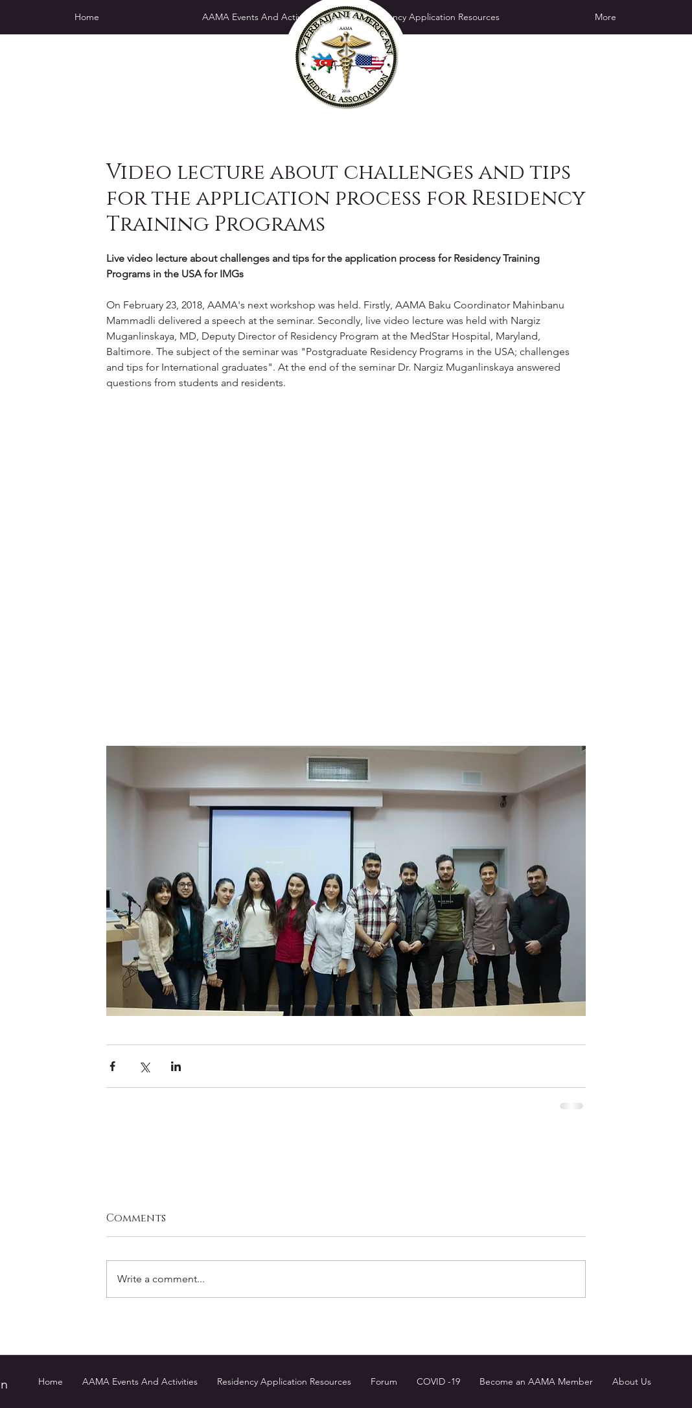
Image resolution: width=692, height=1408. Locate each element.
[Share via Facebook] (112, 1066)
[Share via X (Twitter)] (144, 1066)
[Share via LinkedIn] (176, 1066)
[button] (432, 17)
